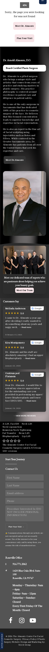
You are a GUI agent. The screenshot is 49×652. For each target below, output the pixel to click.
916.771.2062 (20, 564)
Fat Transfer (9, 433)
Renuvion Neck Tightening (16, 429)
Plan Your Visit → (16, 526)
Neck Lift (27, 423)
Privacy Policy (29, 639)
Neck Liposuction (12, 426)
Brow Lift (24, 433)
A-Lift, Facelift (10, 423)
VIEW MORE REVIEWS (26, 416)
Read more (26, 327)
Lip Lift (26, 436)
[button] (24, 26)
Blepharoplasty (10, 436)
